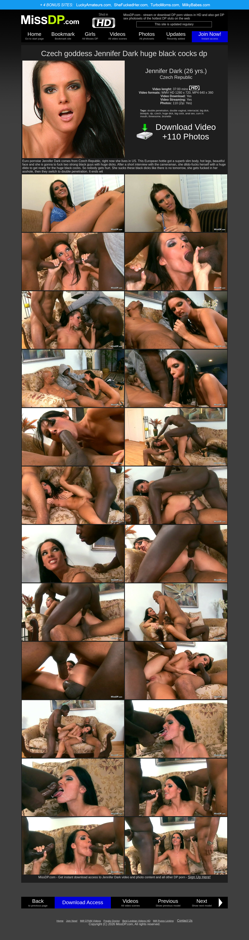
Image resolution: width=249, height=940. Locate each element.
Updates (176, 34)
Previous (168, 901)
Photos (147, 34)
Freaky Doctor (111, 920)
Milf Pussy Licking (163, 920)
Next (201, 901)
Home (34, 34)
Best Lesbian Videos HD (136, 920)
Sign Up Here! (199, 877)
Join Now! (209, 34)
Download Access (82, 902)
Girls (90, 34)
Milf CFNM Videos (90, 920)
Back (38, 901)
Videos (117, 34)
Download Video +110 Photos (186, 131)
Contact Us (184, 920)
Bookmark (63, 34)
